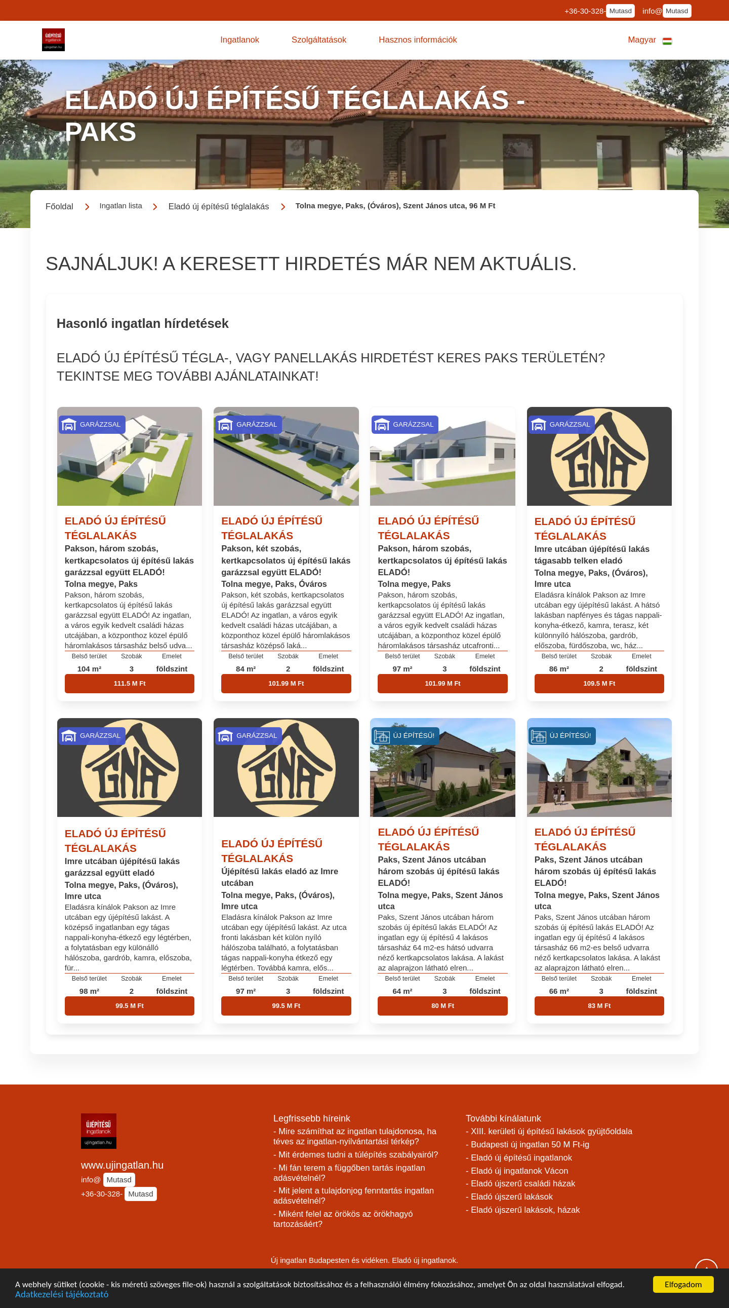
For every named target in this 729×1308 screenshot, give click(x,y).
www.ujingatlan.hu (122, 1165)
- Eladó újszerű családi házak (520, 1183)
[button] (239, 40)
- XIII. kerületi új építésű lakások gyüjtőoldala (549, 1131)
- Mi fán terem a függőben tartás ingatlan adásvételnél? (349, 1173)
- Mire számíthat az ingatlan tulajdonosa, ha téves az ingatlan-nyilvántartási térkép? (354, 1136)
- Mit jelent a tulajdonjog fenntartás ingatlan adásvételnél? (353, 1196)
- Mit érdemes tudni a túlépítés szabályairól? (355, 1155)
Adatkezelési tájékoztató (61, 1296)
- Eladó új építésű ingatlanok (519, 1158)
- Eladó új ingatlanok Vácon (517, 1171)
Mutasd (621, 11)
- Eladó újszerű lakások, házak (523, 1210)
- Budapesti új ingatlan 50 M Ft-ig (527, 1144)
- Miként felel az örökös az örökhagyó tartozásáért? (343, 1219)
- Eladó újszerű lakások (509, 1197)
